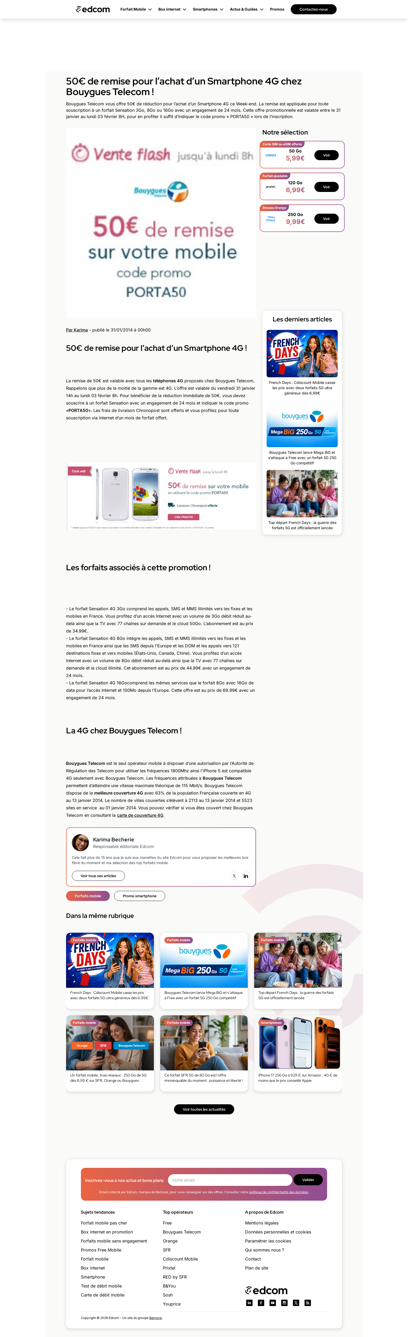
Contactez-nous (314, 9)
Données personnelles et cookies (278, 1232)
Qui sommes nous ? (264, 1250)
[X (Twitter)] (234, 876)
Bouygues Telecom (182, 1232)
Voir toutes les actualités (204, 1109)
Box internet (93, 1268)
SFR (167, 1250)
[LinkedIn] (246, 876)
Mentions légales (262, 1223)
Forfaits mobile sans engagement (114, 1241)
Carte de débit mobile (102, 1295)
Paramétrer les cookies (268, 1241)
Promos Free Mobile (101, 1250)
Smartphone (93, 1277)
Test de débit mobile (101, 1286)
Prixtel (169, 1268)
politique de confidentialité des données (278, 1192)
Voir (326, 155)
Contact (253, 1259)
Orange (170, 1241)
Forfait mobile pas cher (104, 1223)
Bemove (155, 1318)
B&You (169, 1286)
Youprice (172, 1304)
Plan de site (256, 1268)
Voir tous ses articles (98, 875)
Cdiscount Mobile (180, 1259)
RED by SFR (175, 1277)
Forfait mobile (94, 1259)
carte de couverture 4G (140, 815)
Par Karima (77, 330)
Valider (308, 1179)
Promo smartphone (140, 896)
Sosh (168, 1295)
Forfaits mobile (88, 896)
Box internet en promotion (107, 1232)
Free (167, 1223)
